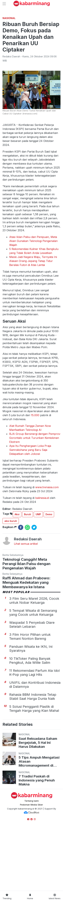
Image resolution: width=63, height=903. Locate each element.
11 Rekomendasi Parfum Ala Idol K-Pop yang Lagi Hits (34, 735)
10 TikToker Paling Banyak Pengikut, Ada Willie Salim (29, 723)
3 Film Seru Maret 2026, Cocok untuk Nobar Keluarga (34, 663)
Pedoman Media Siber (31, 867)
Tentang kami (31, 863)
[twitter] (34, 590)
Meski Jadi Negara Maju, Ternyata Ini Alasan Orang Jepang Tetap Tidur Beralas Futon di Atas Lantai (33, 323)
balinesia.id (42, 560)
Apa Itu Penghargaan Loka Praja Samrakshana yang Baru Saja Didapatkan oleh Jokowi (30, 512)
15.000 (35, 477)
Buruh (27, 576)
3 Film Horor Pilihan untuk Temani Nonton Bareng (30, 699)
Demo (49, 576)
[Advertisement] (31, 45)
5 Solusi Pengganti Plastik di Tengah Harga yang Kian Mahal (34, 771)
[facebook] (20, 590)
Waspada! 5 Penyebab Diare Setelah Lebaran (32, 687)
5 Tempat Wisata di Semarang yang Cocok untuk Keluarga (33, 675)
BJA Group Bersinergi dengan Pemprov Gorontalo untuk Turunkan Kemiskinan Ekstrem (34, 500)
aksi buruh (10, 583)
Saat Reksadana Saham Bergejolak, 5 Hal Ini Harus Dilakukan (38, 805)
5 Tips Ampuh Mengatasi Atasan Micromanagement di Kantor (39, 824)
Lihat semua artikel (26, 606)
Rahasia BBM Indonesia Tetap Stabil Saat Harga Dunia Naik (32, 759)
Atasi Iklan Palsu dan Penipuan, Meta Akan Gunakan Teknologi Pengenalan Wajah (33, 303)
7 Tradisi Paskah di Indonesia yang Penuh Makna (37, 843)
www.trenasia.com (47, 549)
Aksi (17, 576)
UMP (38, 576)
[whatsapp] (27, 590)
